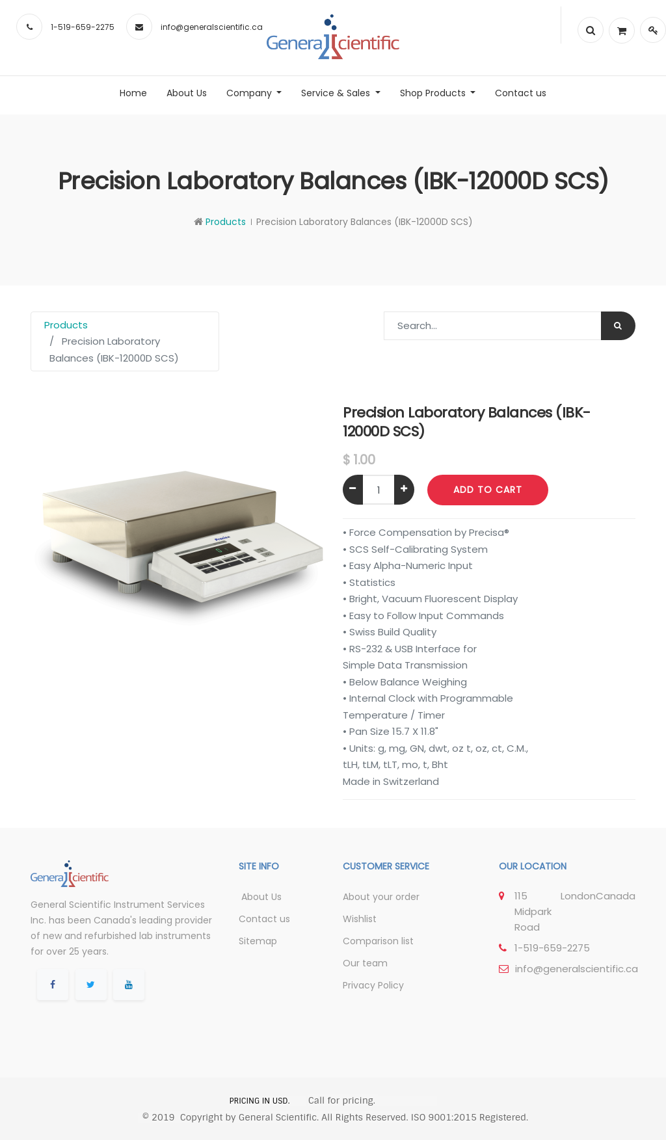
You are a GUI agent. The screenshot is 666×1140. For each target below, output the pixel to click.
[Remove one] (353, 490)
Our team (365, 963)
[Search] (618, 326)
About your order (381, 896)
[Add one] (404, 490)
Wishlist (360, 918)
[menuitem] (133, 93)
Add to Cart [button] (487, 489)
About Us (260, 896)
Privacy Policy (373, 985)
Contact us (264, 918)
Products (226, 221)
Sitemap (258, 941)
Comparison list (378, 941)
